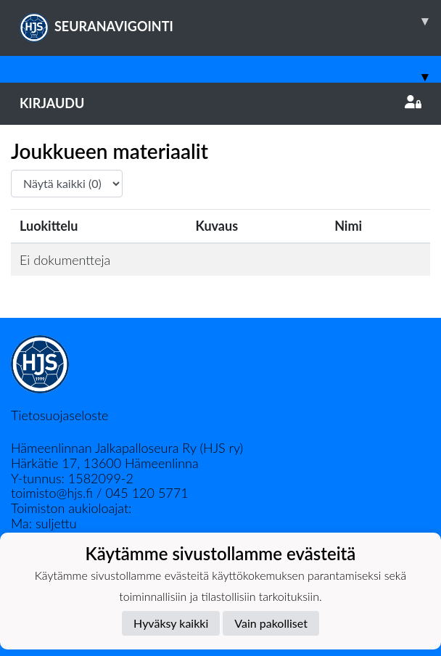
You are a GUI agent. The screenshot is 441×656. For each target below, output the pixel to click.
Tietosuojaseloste (59, 415)
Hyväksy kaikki (170, 623)
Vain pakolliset (271, 623)
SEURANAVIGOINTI (230, 21)
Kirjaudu (220, 103)
